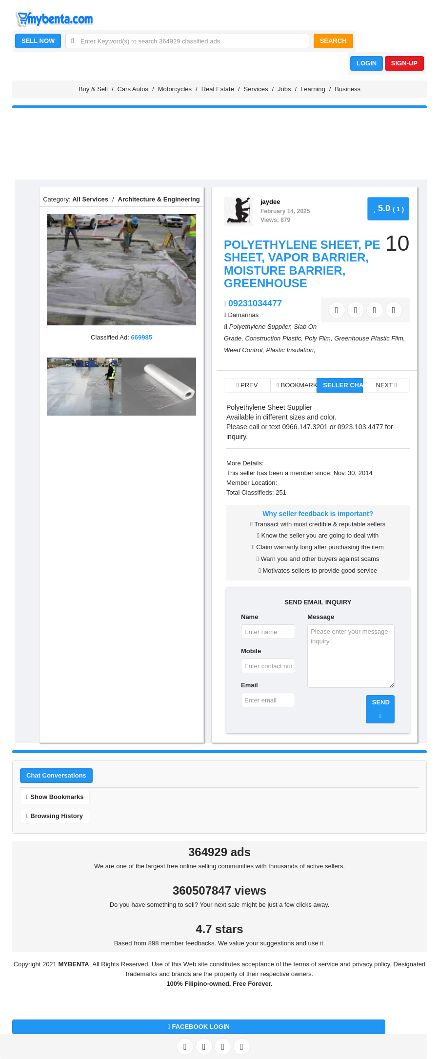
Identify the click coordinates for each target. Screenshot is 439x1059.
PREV (247, 385)
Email (249, 685)
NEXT (386, 385)
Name (249, 616)
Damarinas (243, 315)
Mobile (251, 651)
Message (320, 616)
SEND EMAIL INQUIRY (317, 602)
